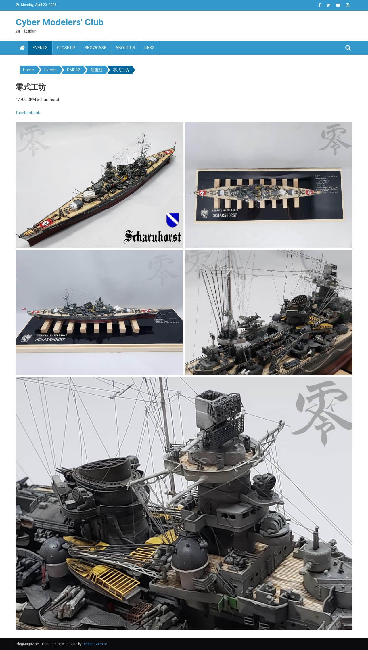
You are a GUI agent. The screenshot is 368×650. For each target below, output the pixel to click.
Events (40, 47)
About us (125, 47)
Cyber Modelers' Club (59, 22)
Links (149, 47)
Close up (66, 47)
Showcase (95, 47)
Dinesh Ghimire (95, 644)
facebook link (28, 112)
